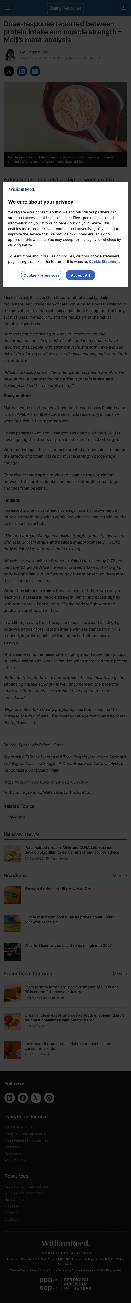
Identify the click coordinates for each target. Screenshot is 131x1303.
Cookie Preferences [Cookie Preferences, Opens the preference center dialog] (41, 275)
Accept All (80, 275)
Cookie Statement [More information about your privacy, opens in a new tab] (104, 261)
